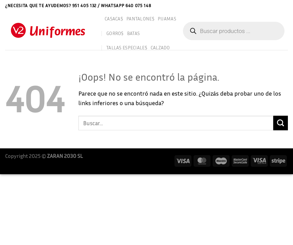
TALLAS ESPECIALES (126, 47)
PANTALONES (140, 18)
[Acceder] (285, 5)
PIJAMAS (167, 18)
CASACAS (114, 18)
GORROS (115, 33)
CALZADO (160, 47)
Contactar (268, 5)
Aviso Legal (242, 5)
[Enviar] (280, 123)
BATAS (133, 33)
